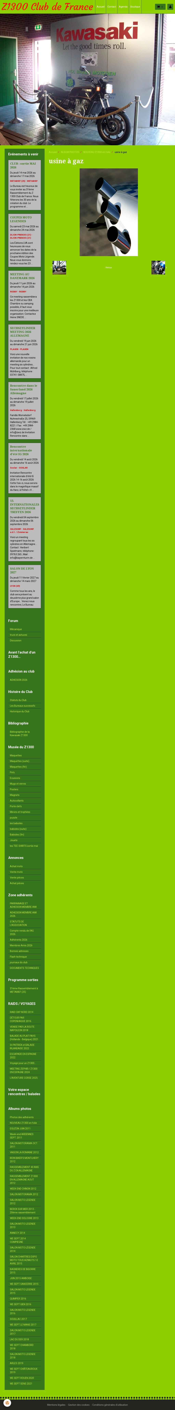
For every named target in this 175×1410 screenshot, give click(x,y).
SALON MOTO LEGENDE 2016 (23, 1312)
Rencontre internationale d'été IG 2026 (21, 450)
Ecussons (15, 778)
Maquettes (16, 755)
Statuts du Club (18, 700)
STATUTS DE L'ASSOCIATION (18, 923)
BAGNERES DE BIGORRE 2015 (23, 1271)
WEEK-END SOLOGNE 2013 (24, 1218)
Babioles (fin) (17, 834)
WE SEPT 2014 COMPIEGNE (18, 1240)
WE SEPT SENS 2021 (21, 1383)
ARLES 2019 (16, 1363)
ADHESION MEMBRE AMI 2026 (23, 914)
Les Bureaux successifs (22, 705)
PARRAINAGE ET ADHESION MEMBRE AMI (23, 905)
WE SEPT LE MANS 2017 (23, 1324)
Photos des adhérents (22, 1117)
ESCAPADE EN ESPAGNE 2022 (23, 1056)
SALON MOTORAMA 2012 (24, 1194)
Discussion (15, 640)
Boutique (135, 6)
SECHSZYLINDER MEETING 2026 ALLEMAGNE (22, 331)
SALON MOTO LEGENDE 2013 (23, 1225)
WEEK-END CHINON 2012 (23, 1188)
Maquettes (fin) (18, 766)
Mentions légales (56, 1404)
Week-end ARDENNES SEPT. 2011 (21, 1136)
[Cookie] (7, 1403)
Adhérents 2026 (18, 939)
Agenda (123, 6)
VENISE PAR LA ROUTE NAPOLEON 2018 (22, 1028)
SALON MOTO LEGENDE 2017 (23, 1332)
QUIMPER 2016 (18, 1298)
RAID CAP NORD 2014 (21, 1012)
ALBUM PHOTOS (70, 152)
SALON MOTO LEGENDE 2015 (23, 1291)
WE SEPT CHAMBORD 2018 (21, 1347)
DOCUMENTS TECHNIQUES (24, 968)
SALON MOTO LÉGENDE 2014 (23, 1249)
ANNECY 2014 (17, 1233)
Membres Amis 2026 (21, 945)
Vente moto (16, 872)
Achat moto (16, 866)
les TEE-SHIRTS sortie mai (24, 846)
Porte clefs (16, 806)
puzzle (13, 817)
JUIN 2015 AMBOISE (21, 1278)
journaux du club (19, 962)
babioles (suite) (18, 829)
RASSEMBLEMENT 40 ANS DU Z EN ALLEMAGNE (24, 1169)
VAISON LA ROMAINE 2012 (24, 1152)
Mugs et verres (18, 783)
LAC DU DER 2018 (19, 1339)
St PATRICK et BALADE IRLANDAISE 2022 (22, 1047)
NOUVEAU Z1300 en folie (96, 152)
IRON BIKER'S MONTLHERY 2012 (24, 1160)
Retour (109, 267)
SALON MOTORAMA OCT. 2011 (24, 1145)
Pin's (12, 772)
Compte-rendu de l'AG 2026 (22, 932)
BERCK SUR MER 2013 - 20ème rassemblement (22, 1211)
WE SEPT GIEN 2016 (20, 1304)
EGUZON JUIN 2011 (20, 1128)
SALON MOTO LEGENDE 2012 (23, 1202)
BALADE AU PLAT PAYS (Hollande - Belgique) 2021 (24, 1038)
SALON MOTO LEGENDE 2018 (23, 1356)
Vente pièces (17, 877)
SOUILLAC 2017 (18, 1319)
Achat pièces (17, 883)
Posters (14, 789)
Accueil (101, 6)
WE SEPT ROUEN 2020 (22, 1378)
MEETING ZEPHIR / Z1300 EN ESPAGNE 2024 (23, 1070)
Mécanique (16, 629)
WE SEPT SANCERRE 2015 (24, 1284)
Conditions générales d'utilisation (110, 1404)
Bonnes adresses (19, 951)
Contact (111, 6)
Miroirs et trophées (20, 812)
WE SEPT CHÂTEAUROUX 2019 (23, 1371)
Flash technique (18, 956)
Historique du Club (19, 711)
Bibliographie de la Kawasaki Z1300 (20, 733)
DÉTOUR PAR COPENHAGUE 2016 (20, 1019)
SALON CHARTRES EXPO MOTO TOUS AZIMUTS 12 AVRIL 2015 (24, 1260)
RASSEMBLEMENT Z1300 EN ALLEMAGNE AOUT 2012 (24, 1179)
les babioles (16, 823)
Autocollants (17, 800)
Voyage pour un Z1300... (23, 1063)
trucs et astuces (18, 634)
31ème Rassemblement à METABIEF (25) (24, 990)
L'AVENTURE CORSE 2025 (24, 1077)
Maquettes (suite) (19, 761)
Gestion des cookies (79, 1404)
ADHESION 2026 (18, 680)
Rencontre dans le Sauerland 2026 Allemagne (23, 389)
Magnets (14, 795)
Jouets (13, 840)
